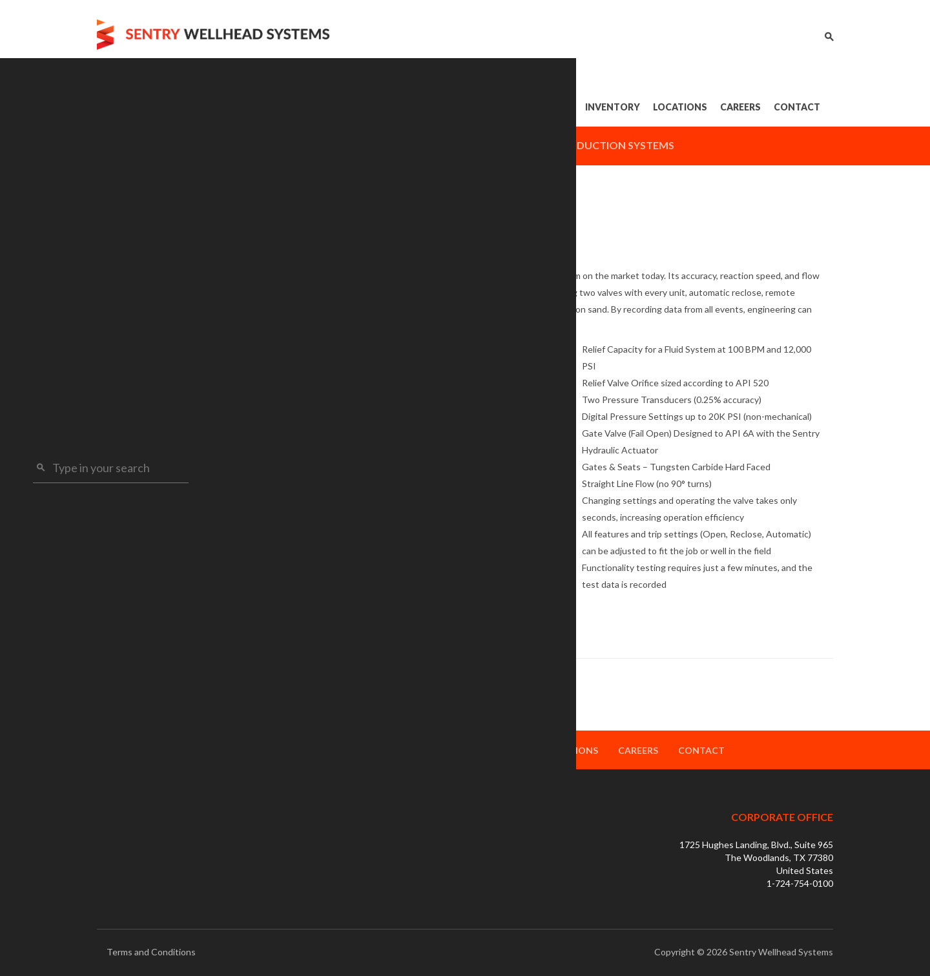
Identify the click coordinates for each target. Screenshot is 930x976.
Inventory (612, 106)
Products (472, 106)
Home (340, 106)
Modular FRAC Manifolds (167, 313)
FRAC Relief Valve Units (163, 361)
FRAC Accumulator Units (166, 386)
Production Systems (614, 145)
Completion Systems (472, 145)
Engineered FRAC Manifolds (173, 337)
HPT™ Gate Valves (152, 264)
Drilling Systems (343, 145)
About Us (397, 106)
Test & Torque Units (154, 410)
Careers (740, 106)
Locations (680, 106)
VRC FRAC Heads (150, 288)
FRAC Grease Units (153, 435)
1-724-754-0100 (800, 883)
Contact (797, 106)
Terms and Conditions (151, 951)
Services (544, 106)
